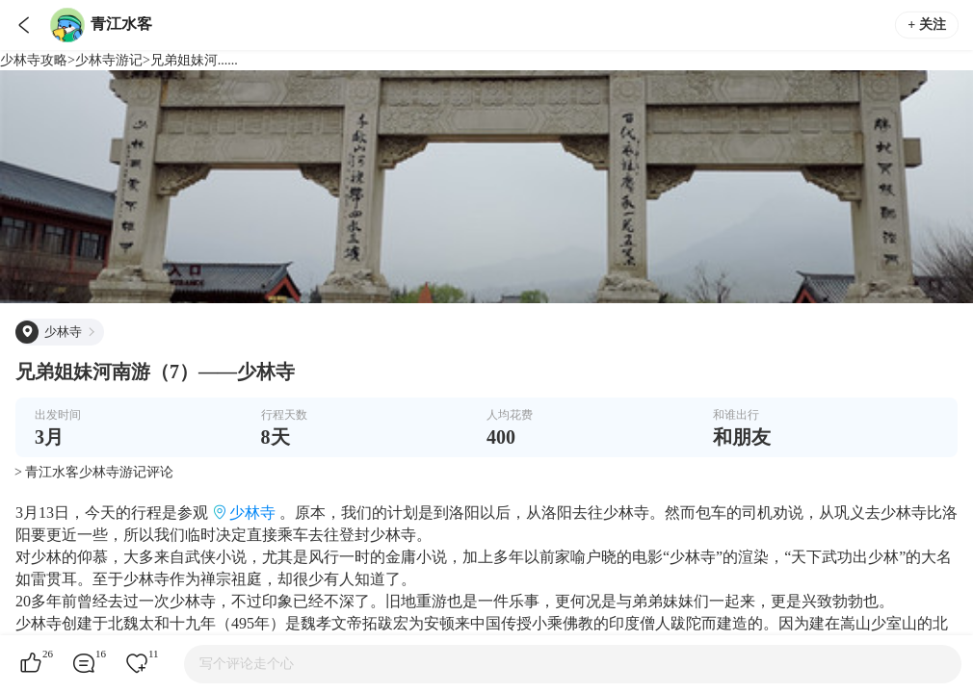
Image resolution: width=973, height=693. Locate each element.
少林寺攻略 (33, 60)
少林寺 (252, 512)
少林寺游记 (109, 60)
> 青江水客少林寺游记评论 (93, 472)
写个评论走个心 (246, 663)
